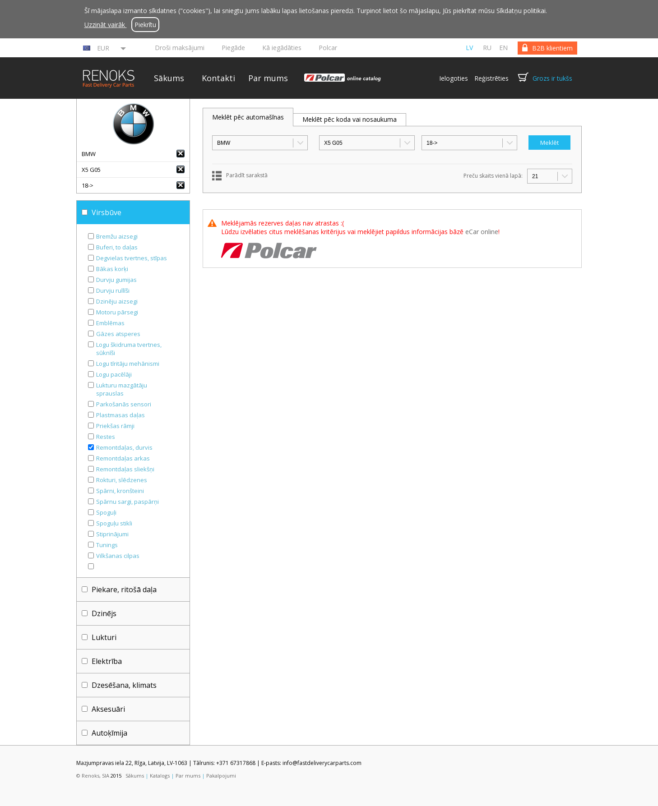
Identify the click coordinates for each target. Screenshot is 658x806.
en (503, 47)
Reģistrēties (491, 78)
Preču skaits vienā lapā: (493, 176)
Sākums (169, 78)
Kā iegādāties (281, 47)
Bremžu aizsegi (117, 236)
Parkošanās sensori (123, 404)
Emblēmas (110, 323)
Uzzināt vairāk (105, 24)
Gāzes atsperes (118, 334)
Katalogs (160, 775)
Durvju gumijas (116, 280)
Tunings (107, 545)
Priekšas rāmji (115, 426)
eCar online (481, 231)
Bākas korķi (112, 269)
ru (487, 47)
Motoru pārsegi (117, 312)
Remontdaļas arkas (123, 458)
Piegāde (233, 47)
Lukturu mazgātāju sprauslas (121, 389)
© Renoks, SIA (92, 775)
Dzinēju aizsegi (117, 301)
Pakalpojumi (221, 775)
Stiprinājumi (112, 534)
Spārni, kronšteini (120, 491)
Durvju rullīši (113, 290)
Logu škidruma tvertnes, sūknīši (129, 349)
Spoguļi (106, 512)
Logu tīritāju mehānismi (127, 363)
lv (469, 47)
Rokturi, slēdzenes (121, 480)
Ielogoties (453, 78)
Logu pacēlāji (114, 374)
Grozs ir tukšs (552, 78)
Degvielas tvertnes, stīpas (131, 258)
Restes (105, 437)
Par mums (268, 78)
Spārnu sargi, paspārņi (127, 501)
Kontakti (218, 78)
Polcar (328, 47)
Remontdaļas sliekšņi (125, 469)
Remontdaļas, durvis (124, 447)
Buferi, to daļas (117, 247)
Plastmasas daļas (120, 415)
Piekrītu (145, 24)
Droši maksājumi (179, 47)
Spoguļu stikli (114, 523)
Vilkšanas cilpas (117, 556)
